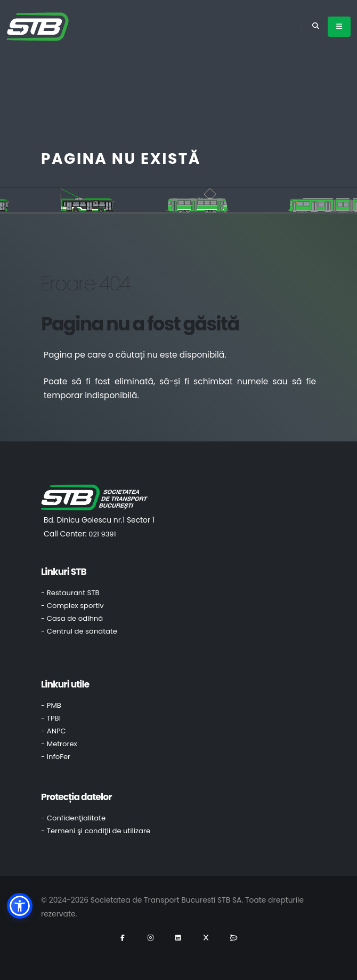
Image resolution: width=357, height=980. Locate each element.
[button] (20, 906)
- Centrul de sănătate (79, 631)
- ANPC (53, 731)
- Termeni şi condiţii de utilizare (95, 831)
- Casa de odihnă (72, 618)
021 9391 (102, 534)
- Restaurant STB (70, 593)
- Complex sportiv (72, 605)
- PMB (51, 705)
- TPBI (51, 718)
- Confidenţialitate (73, 818)
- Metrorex (59, 744)
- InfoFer (55, 757)
